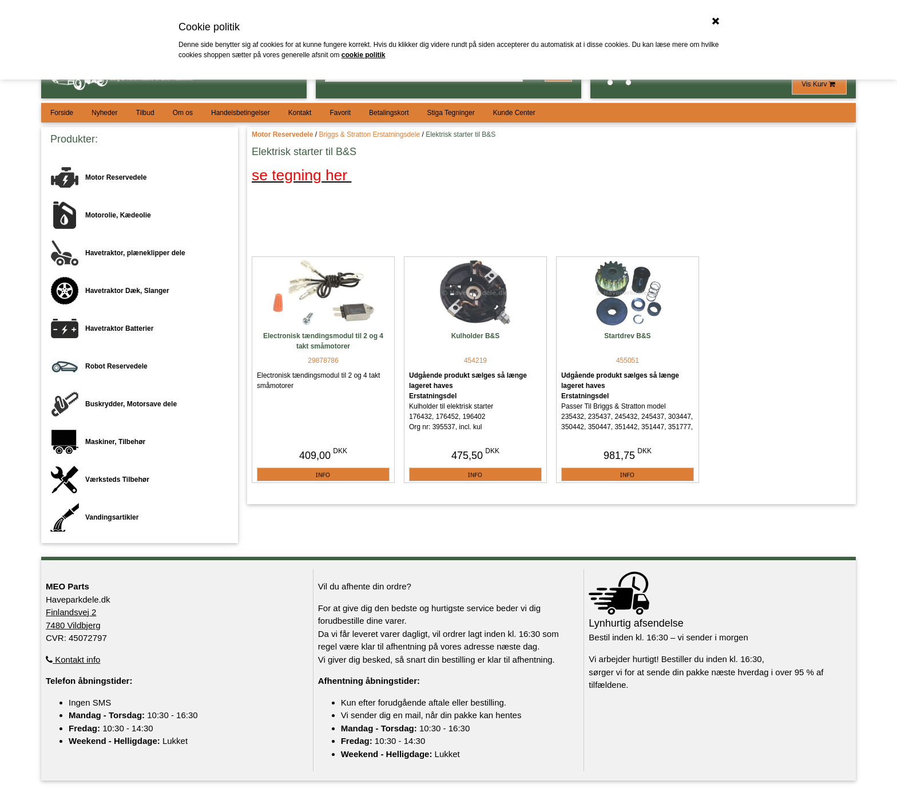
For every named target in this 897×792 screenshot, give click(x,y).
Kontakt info (73, 659)
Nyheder (104, 113)
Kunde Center (514, 113)
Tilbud (145, 113)
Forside (61, 113)
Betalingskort (388, 113)
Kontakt (300, 113)
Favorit (340, 113)
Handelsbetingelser (240, 113)
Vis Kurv (819, 84)
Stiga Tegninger (450, 113)
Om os (183, 113)
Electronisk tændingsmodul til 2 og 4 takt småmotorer (323, 341)
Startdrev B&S (627, 336)
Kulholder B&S (475, 336)
